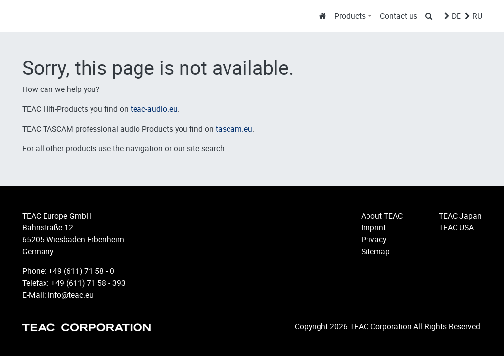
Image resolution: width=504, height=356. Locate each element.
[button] (352, 16)
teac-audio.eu (154, 108)
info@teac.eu (70, 294)
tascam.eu (234, 128)
